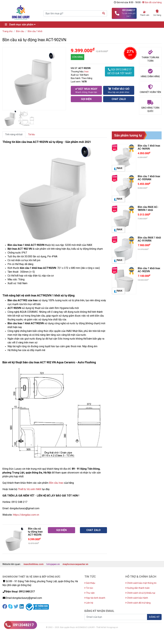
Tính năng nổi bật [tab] (14, 134)
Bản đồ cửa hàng (152, 2)
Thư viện (89, 593)
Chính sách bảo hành (136, 598)
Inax (86, 71)
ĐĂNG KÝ (154, 616)
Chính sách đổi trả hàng (138, 603)
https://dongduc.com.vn (26, 514)
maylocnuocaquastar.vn (75, 564)
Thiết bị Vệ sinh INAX (29, 489)
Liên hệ (88, 603)
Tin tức (88, 588)
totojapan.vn (53, 564)
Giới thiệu (89, 583)
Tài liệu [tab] (31, 134)
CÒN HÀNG (77, 57)
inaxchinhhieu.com (34, 564)
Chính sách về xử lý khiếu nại (140, 593)
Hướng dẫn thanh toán (137, 588)
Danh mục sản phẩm (21, 24)
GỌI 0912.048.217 (119, 71)
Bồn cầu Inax (56, 482)
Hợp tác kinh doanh (94, 598)
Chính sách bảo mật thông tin (140, 583)
